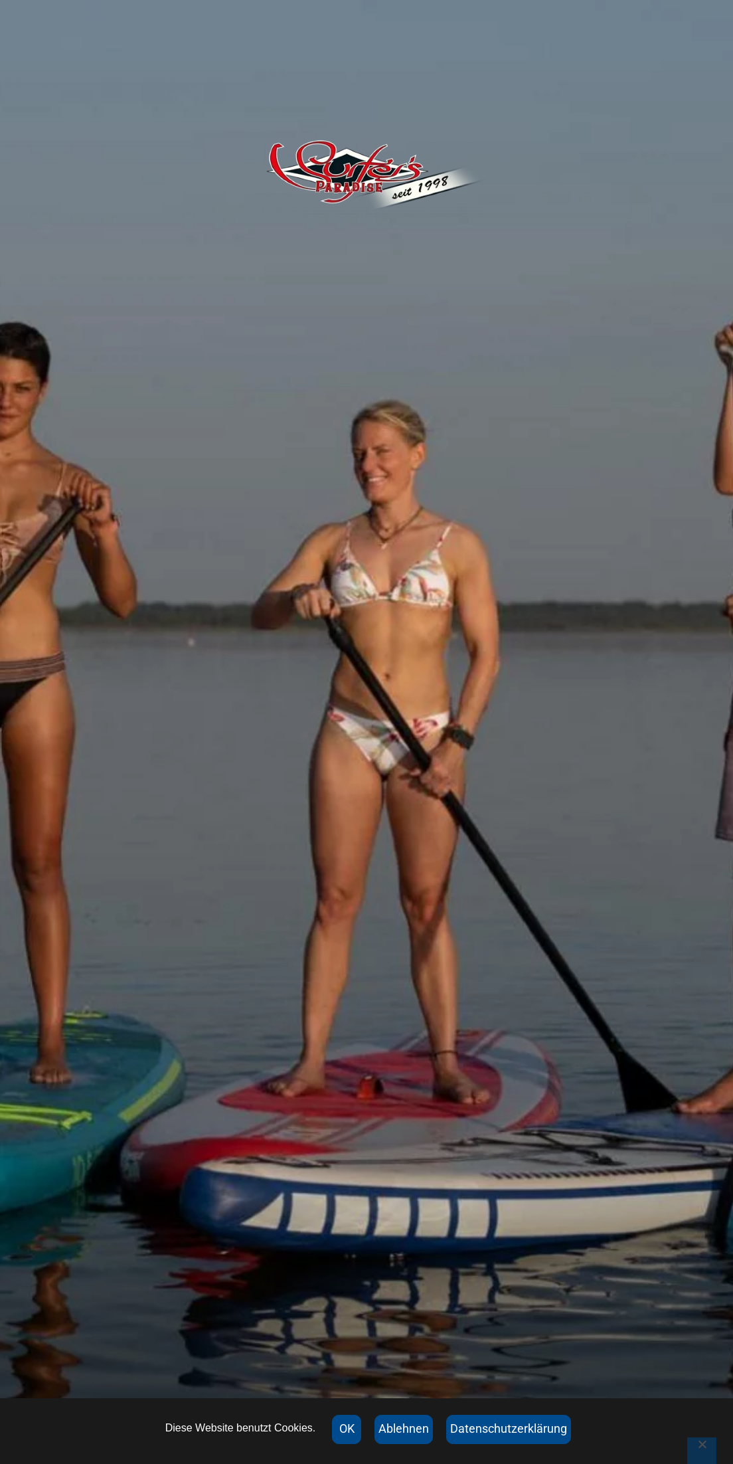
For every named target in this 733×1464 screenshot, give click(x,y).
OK (347, 1428)
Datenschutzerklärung (508, 1428)
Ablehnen (403, 1428)
